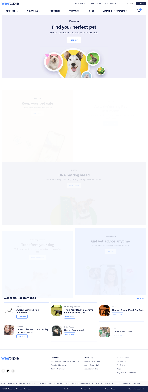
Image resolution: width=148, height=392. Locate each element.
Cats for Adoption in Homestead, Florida (53, 383)
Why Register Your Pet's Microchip (65, 361)
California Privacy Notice (135, 389)
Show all (140, 301)
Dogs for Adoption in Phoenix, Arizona (87, 383)
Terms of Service (87, 389)
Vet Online (74, 10)
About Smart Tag (91, 369)
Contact (67, 389)
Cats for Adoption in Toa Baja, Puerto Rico (18, 383)
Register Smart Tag (92, 361)
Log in (141, 3)
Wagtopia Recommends (114, 10)
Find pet (74, 40)
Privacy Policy (110, 389)
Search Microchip (58, 369)
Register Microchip (58, 365)
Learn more (21, 319)
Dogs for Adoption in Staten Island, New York (122, 383)
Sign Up (130, 3)
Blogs (91, 10)
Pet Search (54, 10)
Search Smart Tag (91, 365)
